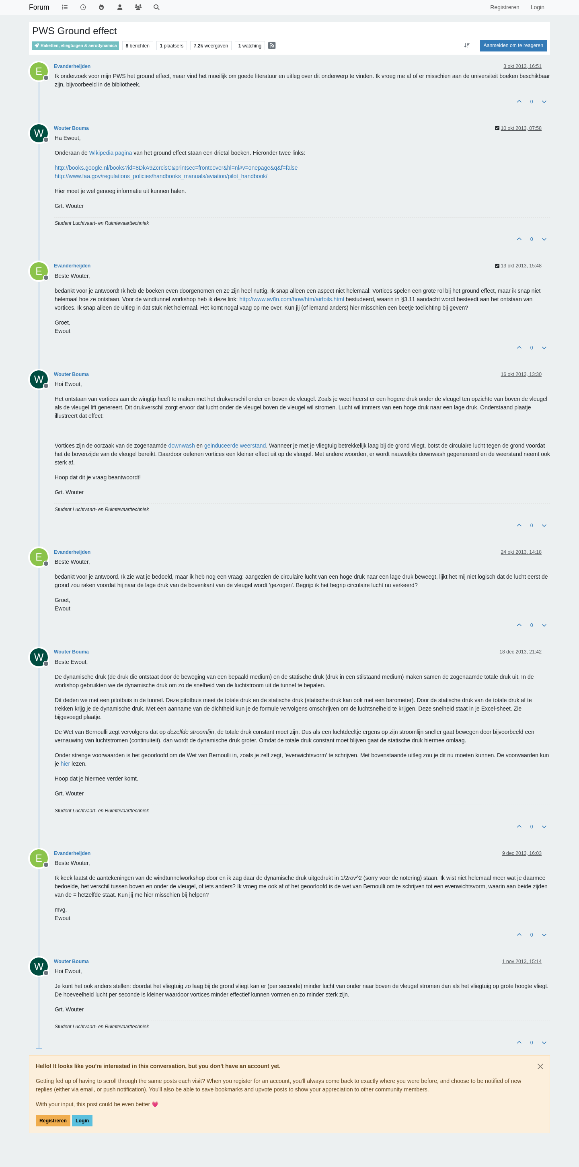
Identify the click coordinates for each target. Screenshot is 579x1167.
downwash (181, 445)
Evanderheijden (72, 66)
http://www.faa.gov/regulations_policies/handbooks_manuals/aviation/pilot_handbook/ (161, 176)
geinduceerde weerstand (235, 445)
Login (82, 1121)
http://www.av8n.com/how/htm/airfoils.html (291, 299)
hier (65, 763)
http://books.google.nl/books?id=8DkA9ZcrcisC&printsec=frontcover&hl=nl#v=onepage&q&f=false (176, 167)
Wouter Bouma (71, 128)
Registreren (53, 1121)
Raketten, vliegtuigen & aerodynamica (75, 45)
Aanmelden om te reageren (513, 45)
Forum (39, 7)
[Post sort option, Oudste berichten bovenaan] (466, 45)
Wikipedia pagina (110, 153)
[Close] (540, 1066)
